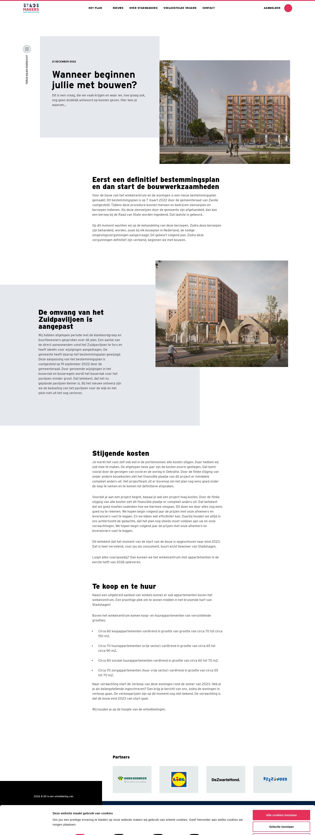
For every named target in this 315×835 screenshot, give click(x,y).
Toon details (216, 824)
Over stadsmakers (143, 7)
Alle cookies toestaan (281, 801)
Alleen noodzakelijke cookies (281, 825)
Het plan (95, 7)
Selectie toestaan (281, 813)
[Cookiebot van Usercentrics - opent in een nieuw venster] (26, 827)
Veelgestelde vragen (180, 7)
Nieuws (118, 7)
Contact (208, 7)
